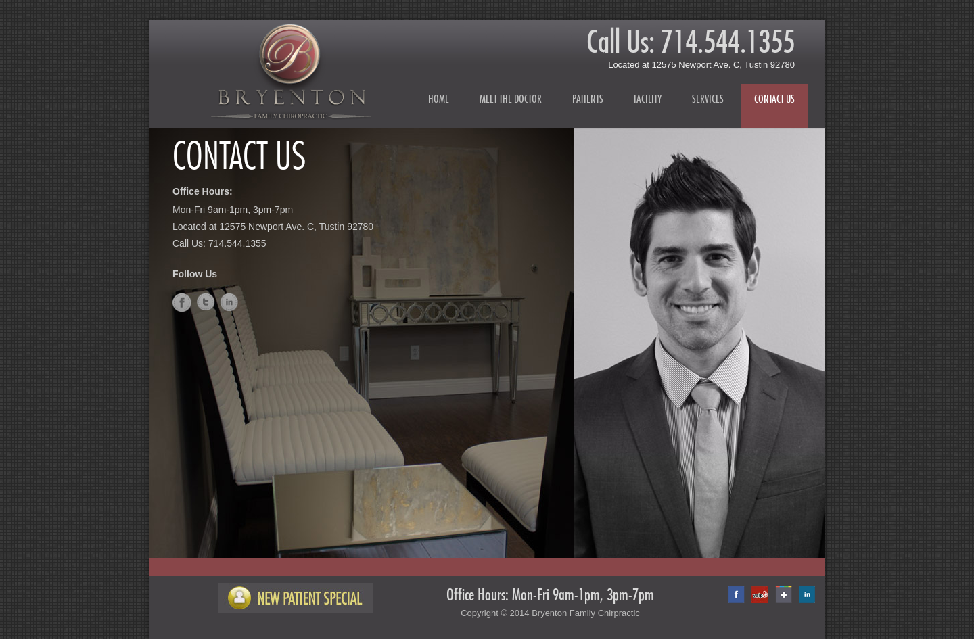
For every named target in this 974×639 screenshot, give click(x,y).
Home (438, 98)
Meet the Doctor (511, 98)
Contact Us (774, 98)
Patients (587, 98)
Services (708, 98)
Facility (648, 98)
